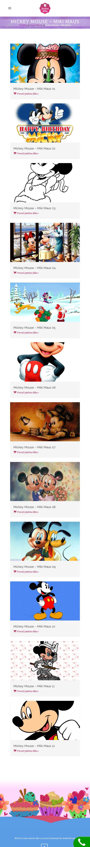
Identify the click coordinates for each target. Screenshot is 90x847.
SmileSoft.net (69, 838)
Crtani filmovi (36, 25)
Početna (23, 25)
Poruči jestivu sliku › (26, 93)
